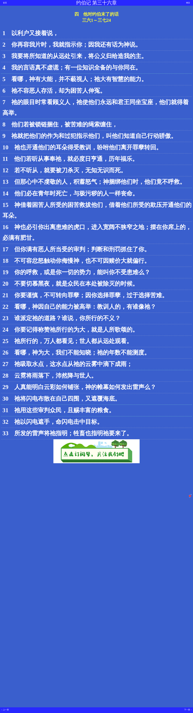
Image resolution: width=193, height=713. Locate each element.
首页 (5, 3)
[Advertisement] (75, 523)
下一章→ (188, 710)
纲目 (188, 3)
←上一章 (5, 710)
